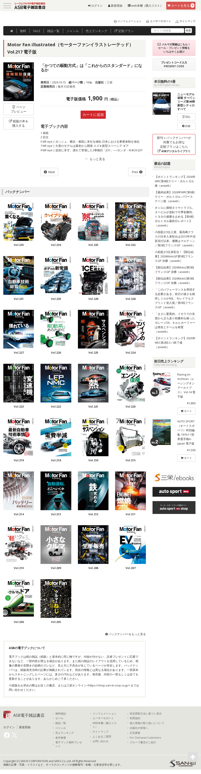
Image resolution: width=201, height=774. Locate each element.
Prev (135, 172)
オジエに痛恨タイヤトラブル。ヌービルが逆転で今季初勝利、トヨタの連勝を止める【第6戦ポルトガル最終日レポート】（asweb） (175, 216)
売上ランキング (64, 733)
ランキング (96, 31)
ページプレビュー (18, 109)
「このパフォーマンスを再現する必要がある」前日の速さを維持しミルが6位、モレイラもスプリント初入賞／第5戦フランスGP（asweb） (175, 298)
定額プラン (124, 31)
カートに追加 (93, 114)
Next (51, 172)
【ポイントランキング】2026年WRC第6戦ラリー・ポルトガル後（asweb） (175, 181)
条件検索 (60, 738)
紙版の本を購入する (18, 123)
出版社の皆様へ (139, 728)
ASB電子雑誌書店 (28, 715)
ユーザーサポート (156, 21)
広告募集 (135, 733)
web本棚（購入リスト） (145, 6)
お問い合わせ (100, 741)
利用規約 (135, 718)
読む (186, 117)
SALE (36, 31)
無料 (23, 31)
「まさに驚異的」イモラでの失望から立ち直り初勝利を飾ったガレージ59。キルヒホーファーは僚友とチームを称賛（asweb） (175, 322)
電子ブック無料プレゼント (68, 744)
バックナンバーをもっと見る (125, 634)
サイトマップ (183, 21)
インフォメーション (125, 21)
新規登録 (115, 6)
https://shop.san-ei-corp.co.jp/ (108, 685)
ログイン (95, 6)
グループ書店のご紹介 (143, 742)
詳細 (186, 126)
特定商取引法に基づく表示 (146, 713)
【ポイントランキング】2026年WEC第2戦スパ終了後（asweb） (175, 342)
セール (59, 718)
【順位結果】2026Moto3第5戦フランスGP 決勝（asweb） (174, 280)
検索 (188, 30)
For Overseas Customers (145, 738)
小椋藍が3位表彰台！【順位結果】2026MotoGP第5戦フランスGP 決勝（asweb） (174, 256)
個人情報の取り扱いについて (147, 723)
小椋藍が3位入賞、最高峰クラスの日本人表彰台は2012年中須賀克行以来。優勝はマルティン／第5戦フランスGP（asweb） (175, 238)
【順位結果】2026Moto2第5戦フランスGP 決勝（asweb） (174, 269)
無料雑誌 (60, 713)
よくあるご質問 (102, 736)
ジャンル (72, 31)
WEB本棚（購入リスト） (105, 725)
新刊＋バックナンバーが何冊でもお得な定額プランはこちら (174, 144)
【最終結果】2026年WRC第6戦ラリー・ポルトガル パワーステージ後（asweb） (175, 196)
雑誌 (53, 31)
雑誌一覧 (60, 723)
